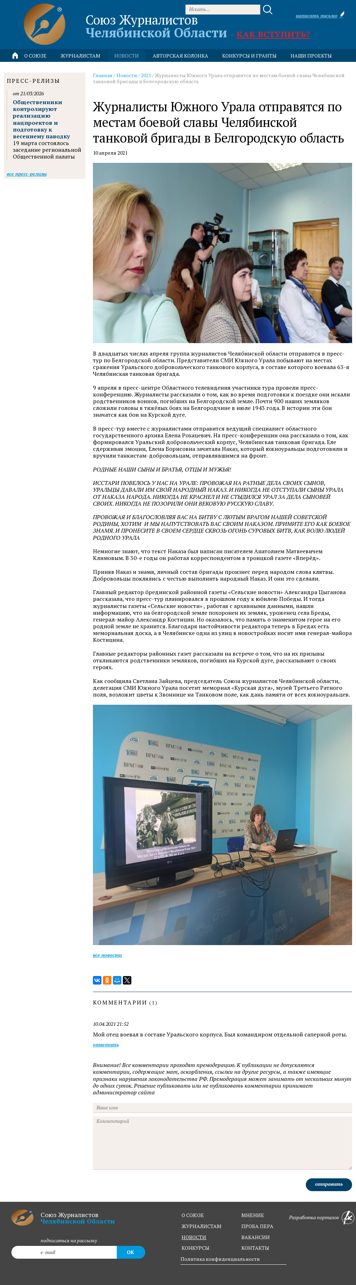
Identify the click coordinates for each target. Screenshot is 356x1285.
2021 (146, 75)
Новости (126, 75)
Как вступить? (273, 34)
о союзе (193, 1215)
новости (126, 55)
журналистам (201, 1226)
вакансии (255, 1237)
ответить (106, 1045)
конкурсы (195, 1247)
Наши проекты (311, 55)
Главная (102, 75)
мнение (252, 1215)
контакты (255, 1247)
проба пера (257, 1226)
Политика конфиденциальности (220, 1258)
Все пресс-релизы (27, 173)
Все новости (107, 954)
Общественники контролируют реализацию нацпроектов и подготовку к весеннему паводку (41, 119)
